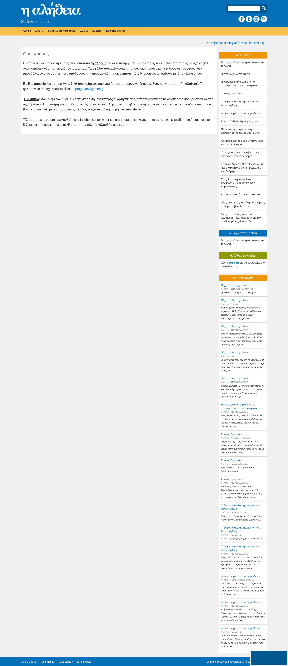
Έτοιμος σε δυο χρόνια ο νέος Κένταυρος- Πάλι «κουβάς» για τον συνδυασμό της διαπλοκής (241, 218)
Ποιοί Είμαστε (66, 661)
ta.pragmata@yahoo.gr (88, 89)
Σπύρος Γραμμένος (232, 93)
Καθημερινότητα (115, 30)
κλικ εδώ (233, 262)
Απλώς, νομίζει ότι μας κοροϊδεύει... (241, 113)
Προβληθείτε (47, 661)
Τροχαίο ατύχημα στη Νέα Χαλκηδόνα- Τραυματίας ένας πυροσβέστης (238, 183)
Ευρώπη (97, 30)
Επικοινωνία (84, 661)
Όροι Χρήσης (28, 661)
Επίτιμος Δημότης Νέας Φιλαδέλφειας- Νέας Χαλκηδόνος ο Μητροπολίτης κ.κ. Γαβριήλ (243, 168)
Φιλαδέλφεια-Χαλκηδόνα (62, 30)
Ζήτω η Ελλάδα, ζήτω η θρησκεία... (241, 121)
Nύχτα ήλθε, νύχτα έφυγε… (236, 73)
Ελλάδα (84, 30)
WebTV (39, 30)
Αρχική (27, 30)
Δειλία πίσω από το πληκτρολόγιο (240, 194)
